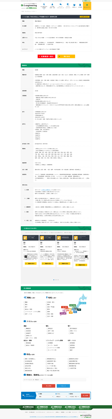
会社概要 (80, 6)
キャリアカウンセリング (60, 5)
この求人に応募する (45, 189)
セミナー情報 (68, 412)
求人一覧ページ (28, 11)
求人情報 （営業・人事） (52, 5)
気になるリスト (87, 6)
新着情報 (62, 412)
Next (86, 256)
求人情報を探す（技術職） (44, 5)
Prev (26, 256)
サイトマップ (74, 412)
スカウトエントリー (68, 5)
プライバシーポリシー (83, 412)
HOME (23, 11)
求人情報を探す (32, 412)
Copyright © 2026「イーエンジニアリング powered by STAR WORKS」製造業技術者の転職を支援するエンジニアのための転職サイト (54, 416)
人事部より (74, 6)
